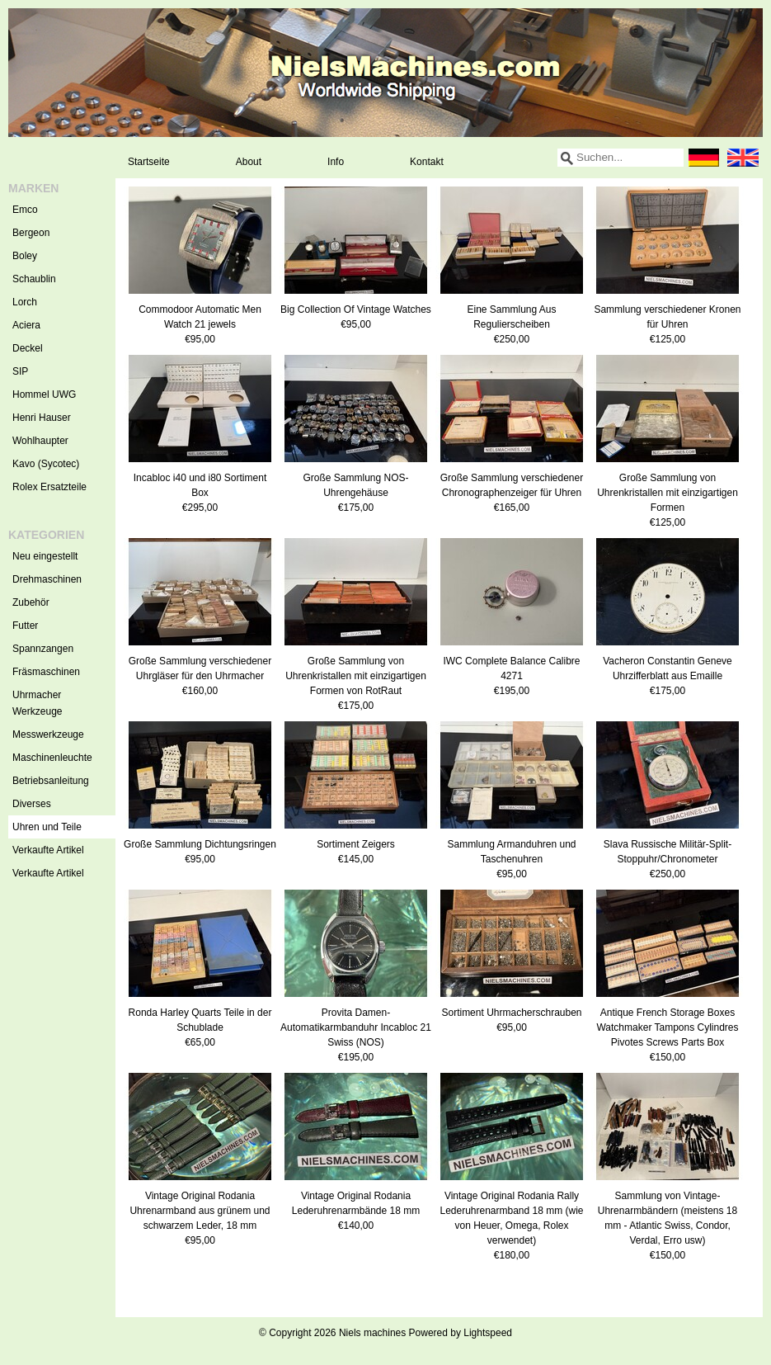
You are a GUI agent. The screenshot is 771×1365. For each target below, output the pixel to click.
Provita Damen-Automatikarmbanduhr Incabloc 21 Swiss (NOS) (355, 1027)
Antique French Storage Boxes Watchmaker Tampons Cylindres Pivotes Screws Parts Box (667, 1027)
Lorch (24, 302)
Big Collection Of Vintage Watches (355, 309)
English (743, 158)
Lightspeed (487, 1333)
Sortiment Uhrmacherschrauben (511, 1012)
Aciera (26, 325)
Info (335, 162)
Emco (25, 209)
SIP (20, 371)
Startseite (149, 162)
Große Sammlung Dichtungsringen (200, 844)
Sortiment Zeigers (356, 844)
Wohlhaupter (40, 440)
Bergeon (30, 233)
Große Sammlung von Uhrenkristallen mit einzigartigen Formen (667, 492)
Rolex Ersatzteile (49, 487)
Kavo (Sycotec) (45, 464)
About (248, 162)
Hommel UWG (44, 394)
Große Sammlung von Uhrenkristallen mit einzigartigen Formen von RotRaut (355, 676)
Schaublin (34, 279)
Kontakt (427, 162)
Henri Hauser (41, 417)
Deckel (27, 348)
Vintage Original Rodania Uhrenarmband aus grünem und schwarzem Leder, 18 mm (199, 1210)
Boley (24, 256)
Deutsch (703, 158)
